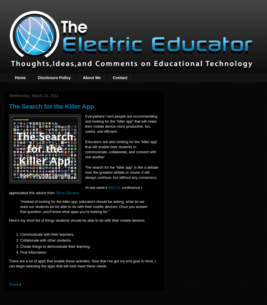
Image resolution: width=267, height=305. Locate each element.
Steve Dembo (67, 193)
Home (20, 77)
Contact (120, 77)
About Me (92, 77)
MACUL (114, 187)
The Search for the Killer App (51, 106)
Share (14, 284)
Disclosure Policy (54, 77)
